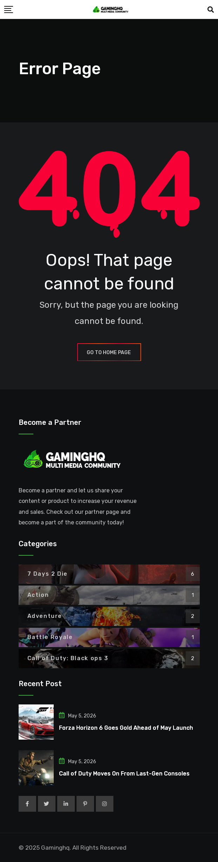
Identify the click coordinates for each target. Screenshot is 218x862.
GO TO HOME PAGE (109, 353)
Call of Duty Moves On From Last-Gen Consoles (124, 773)
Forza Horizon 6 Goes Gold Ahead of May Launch (126, 727)
